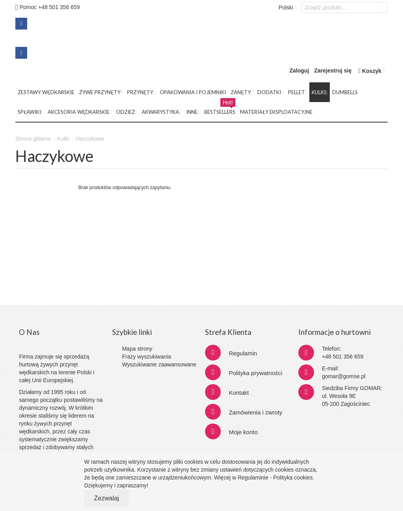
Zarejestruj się (332, 70)
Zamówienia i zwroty (255, 412)
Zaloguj (299, 70)
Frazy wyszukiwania (146, 356)
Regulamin (243, 353)
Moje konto (243, 432)
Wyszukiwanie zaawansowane (159, 364)
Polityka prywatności (255, 373)
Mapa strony (137, 349)
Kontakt (239, 392)
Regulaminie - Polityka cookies (275, 477)
